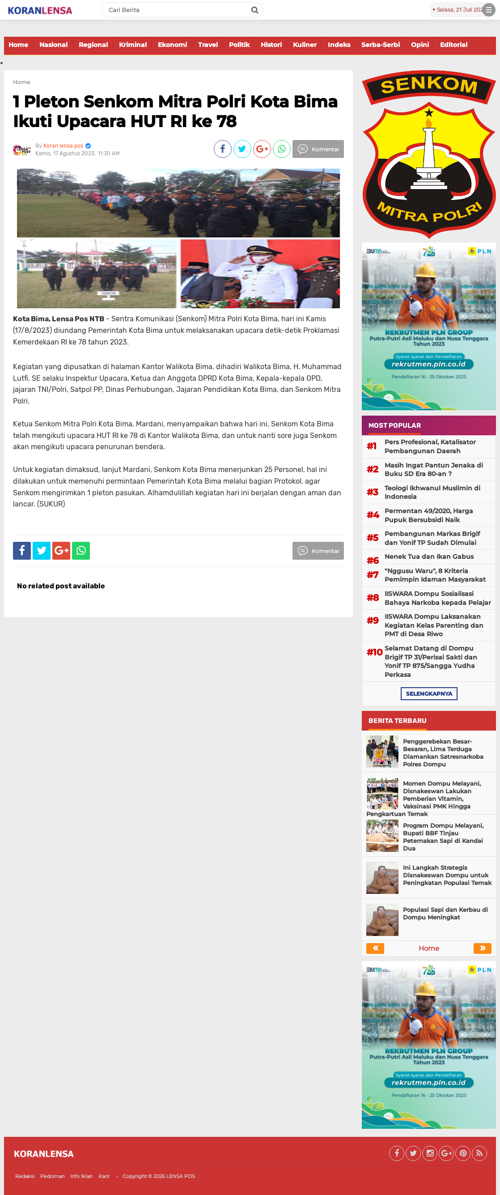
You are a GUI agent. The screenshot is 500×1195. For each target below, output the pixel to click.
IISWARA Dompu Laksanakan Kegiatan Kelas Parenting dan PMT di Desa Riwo (434, 625)
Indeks (339, 45)
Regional (93, 45)
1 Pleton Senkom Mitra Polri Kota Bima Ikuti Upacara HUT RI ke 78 (175, 111)
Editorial (453, 45)
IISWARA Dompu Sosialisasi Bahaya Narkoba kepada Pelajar (438, 598)
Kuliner (305, 45)
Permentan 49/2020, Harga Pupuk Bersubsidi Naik (429, 515)
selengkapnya (429, 693)
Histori (271, 45)
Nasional (53, 45)
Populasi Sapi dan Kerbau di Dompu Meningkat (445, 913)
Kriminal (133, 45)
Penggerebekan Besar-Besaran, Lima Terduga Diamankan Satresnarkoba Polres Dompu (443, 753)
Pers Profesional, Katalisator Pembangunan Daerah (430, 446)
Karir (104, 1176)
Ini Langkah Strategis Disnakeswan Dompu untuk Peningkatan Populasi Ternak (447, 875)
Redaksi (24, 1176)
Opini (420, 45)
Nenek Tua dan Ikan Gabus (429, 557)
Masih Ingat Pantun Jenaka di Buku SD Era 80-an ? (434, 469)
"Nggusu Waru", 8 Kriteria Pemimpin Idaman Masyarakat (435, 575)
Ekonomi (172, 45)
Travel (208, 45)
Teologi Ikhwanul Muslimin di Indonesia (432, 492)
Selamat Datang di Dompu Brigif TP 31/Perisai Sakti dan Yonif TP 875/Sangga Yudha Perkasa (431, 661)
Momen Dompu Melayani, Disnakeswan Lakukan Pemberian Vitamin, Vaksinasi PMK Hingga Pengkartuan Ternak (423, 798)
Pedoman (52, 1176)
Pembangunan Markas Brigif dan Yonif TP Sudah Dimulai (432, 538)
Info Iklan (81, 1176)
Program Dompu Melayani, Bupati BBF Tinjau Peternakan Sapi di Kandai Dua (443, 837)
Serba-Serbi (380, 45)
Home (18, 45)
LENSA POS (180, 1176)
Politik (239, 45)
